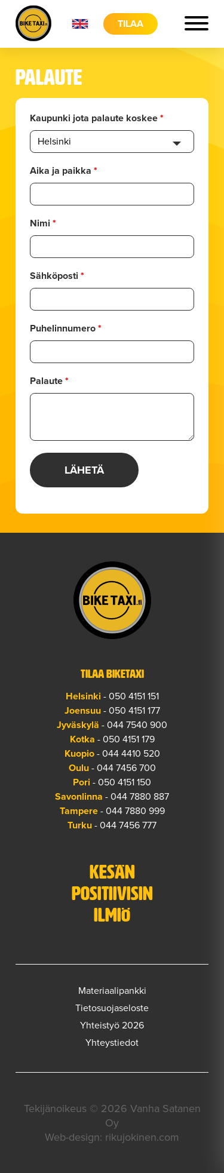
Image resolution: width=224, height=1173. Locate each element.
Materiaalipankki (112, 991)
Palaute (49, 381)
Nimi (43, 223)
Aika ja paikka (63, 171)
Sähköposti (57, 276)
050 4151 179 (129, 739)
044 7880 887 (140, 797)
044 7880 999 (135, 811)
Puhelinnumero (66, 328)
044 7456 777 (128, 825)
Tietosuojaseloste (112, 1008)
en (80, 24)
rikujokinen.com (142, 1137)
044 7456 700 (126, 768)
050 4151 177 (134, 711)
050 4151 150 (124, 782)
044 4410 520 (131, 754)
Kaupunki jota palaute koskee (97, 118)
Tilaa (130, 24)
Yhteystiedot (112, 1043)
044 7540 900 (137, 725)
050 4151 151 (134, 696)
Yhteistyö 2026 (112, 1025)
